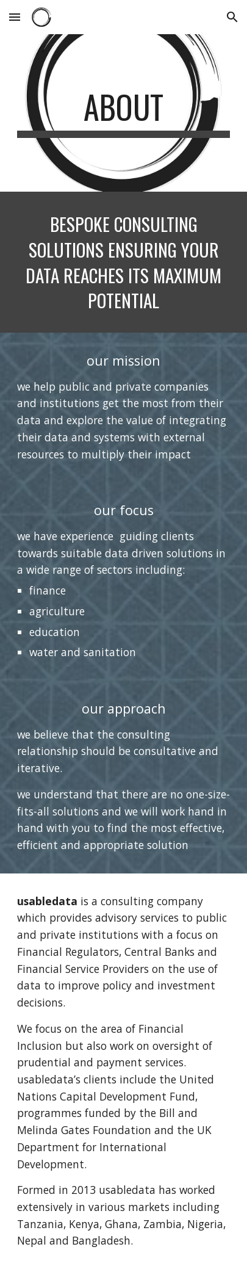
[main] (123, 113)
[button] (14, 17)
